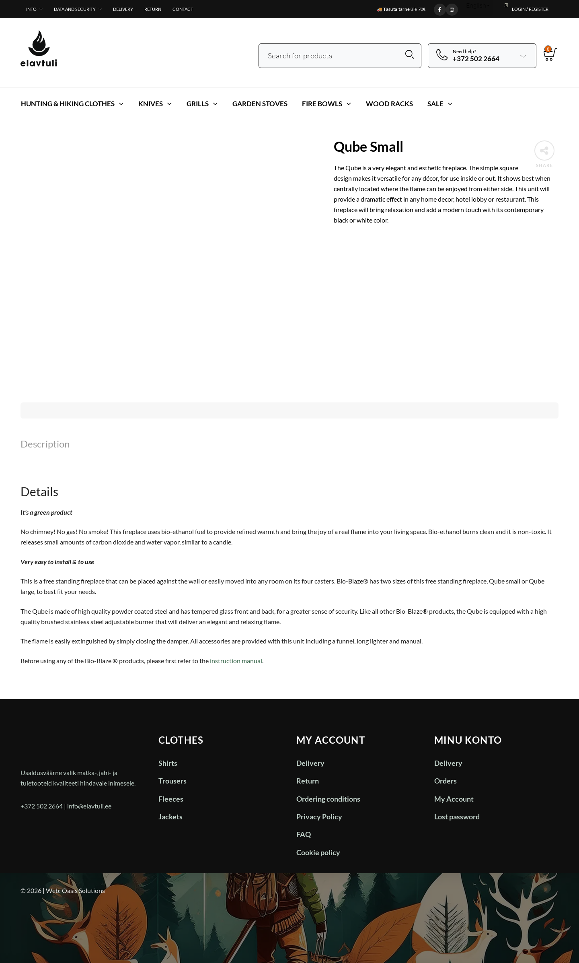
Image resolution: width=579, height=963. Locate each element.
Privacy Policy (319, 816)
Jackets (170, 816)
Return (152, 9)
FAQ (303, 834)
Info (31, 9)
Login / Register (525, 7)
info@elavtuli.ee (89, 806)
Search (409, 54)
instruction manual (236, 660)
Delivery (123, 9)
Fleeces (170, 798)
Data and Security (75, 9)
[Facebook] (440, 8)
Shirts (167, 763)
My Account (454, 798)
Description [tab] (45, 444)
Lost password (457, 816)
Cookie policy (318, 852)
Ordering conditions (328, 798)
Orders (445, 780)
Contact (182, 9)
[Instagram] (452, 8)
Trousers (172, 780)
